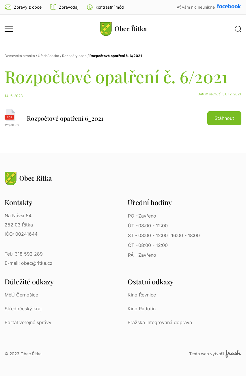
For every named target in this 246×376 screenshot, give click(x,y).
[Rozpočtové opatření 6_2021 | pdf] (123, 118)
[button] (105, 7)
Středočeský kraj (23, 308)
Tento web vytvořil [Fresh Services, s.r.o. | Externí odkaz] (215, 354)
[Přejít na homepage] (123, 29)
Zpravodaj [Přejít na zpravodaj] (64, 7)
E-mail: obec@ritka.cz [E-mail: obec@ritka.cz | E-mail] (29, 263)
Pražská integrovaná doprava (160, 322)
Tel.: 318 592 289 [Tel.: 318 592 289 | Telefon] (24, 254)
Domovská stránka (20, 56)
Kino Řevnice (142, 295)
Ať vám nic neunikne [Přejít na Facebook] (196, 7)
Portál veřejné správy (28, 322)
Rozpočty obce (74, 56)
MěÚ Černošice (21, 295)
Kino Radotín (142, 308)
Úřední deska (48, 56)
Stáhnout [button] (224, 118)
